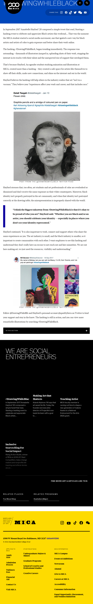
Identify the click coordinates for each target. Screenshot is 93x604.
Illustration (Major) (41, 499)
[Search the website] (87, 3)
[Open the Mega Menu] (80, 3)
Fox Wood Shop (9, 499)
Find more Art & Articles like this (69, 481)
